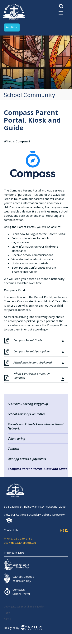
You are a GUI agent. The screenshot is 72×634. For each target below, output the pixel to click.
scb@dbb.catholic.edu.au (20, 542)
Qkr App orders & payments (27, 459)
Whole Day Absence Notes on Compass (31, 376)
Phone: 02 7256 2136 (18, 538)
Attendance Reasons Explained (32, 362)
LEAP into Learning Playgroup (28, 404)
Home (7, 612)
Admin (7, 619)
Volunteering (16, 438)
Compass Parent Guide (27, 340)
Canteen (13, 449)
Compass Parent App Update (31, 351)
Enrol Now (11, 27)
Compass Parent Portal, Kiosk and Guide (37, 469)
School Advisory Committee (26, 414)
